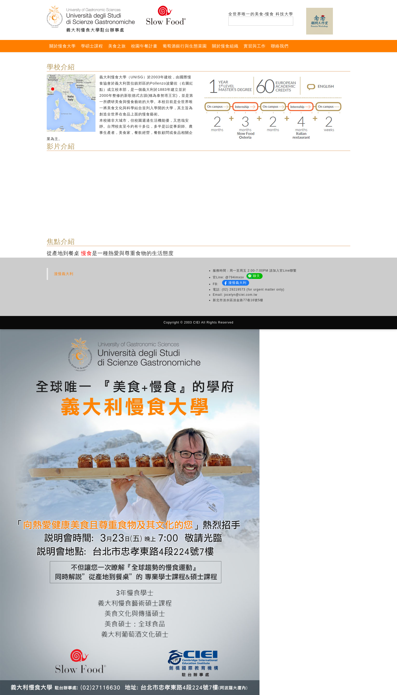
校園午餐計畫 (144, 46)
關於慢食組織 (225, 46)
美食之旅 (117, 46)
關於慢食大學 (62, 46)
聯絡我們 (280, 46)
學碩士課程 (92, 46)
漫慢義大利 (63, 274)
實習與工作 (255, 46)
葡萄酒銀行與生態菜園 (185, 46)
